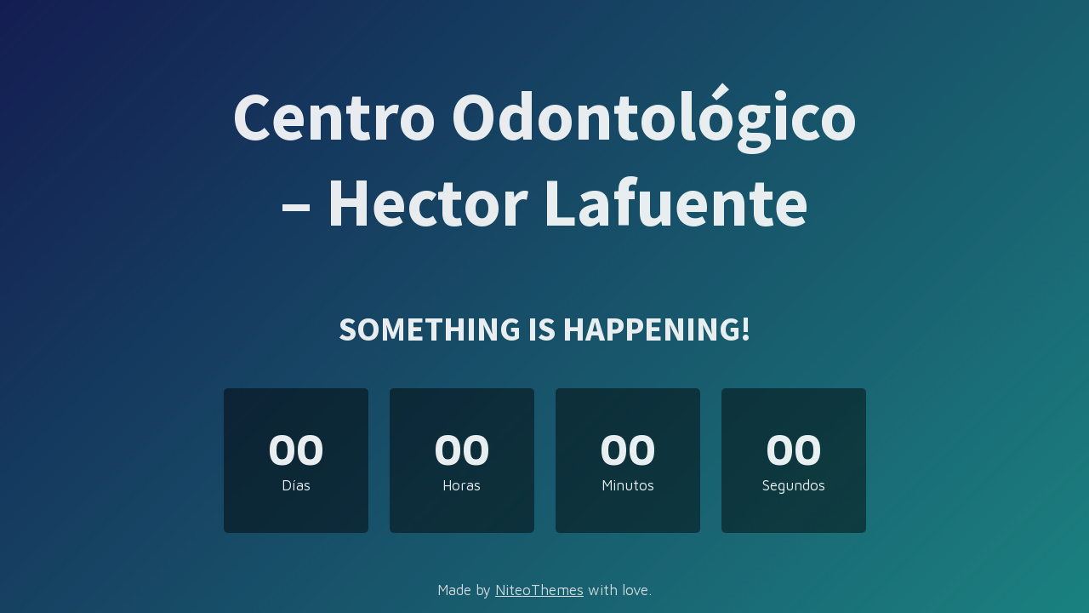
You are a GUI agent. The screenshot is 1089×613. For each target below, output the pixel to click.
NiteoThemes (539, 590)
